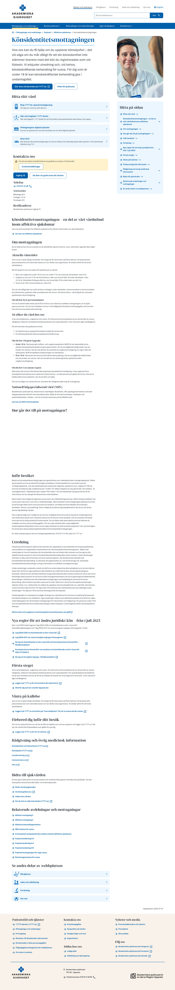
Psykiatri (47, 32)
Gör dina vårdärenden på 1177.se (32, 86)
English (158, 7)
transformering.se (20, 755)
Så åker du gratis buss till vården (48, 175)
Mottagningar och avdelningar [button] (25, 26)
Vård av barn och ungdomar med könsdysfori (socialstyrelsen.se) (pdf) (42, 612)
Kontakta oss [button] (126, 26)
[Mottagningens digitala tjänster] (61, 129)
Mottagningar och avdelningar (28, 32)
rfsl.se (15, 764)
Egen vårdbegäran (107, 26)
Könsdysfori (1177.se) (22, 750)
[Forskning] (61, 890)
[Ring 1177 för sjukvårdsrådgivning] (61, 106)
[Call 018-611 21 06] (60, 186)
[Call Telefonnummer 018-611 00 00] (79, 977)
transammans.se (20, 760)
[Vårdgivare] (61, 874)
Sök (156, 15)
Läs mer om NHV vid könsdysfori (25, 402)
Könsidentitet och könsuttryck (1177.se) (30, 746)
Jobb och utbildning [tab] (131, 7)
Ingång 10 (20, 175)
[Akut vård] (61, 142)
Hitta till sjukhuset (66, 86)
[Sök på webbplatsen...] (122, 15)
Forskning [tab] (113, 7)
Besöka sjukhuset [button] (52, 26)
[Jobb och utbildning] (61, 882)
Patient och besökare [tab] (82, 7)
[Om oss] (61, 898)
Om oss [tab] (146, 7)
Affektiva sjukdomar (62, 32)
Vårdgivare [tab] (101, 7)
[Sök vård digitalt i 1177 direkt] (61, 117)
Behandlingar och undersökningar (80, 26)
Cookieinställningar (31, 166)
